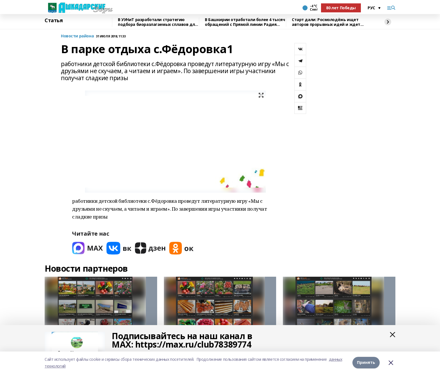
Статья (54, 20)
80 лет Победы (341, 7)
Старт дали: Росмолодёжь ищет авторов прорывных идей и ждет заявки (326, 22)
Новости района (77, 36)
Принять (366, 362)
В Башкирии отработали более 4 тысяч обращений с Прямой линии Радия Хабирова (245, 22)
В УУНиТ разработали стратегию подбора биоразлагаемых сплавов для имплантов (157, 22)
